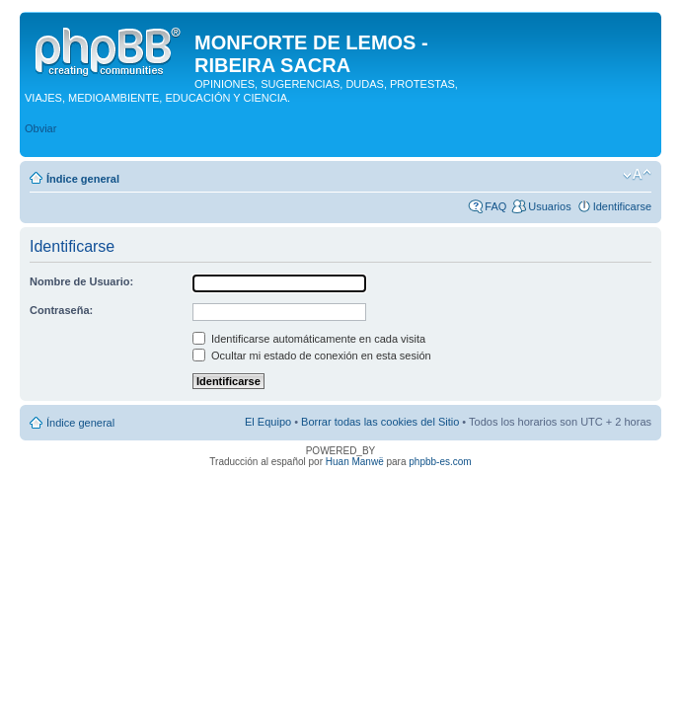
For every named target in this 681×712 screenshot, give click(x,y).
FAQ (495, 206)
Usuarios (549, 206)
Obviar (40, 128)
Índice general (82, 179)
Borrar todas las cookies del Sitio (380, 422)
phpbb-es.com (440, 461)
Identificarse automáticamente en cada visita (308, 339)
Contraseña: (61, 310)
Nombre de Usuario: (81, 281)
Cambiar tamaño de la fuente (637, 175)
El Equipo (268, 422)
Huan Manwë (355, 461)
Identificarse (622, 206)
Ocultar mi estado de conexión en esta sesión (311, 355)
